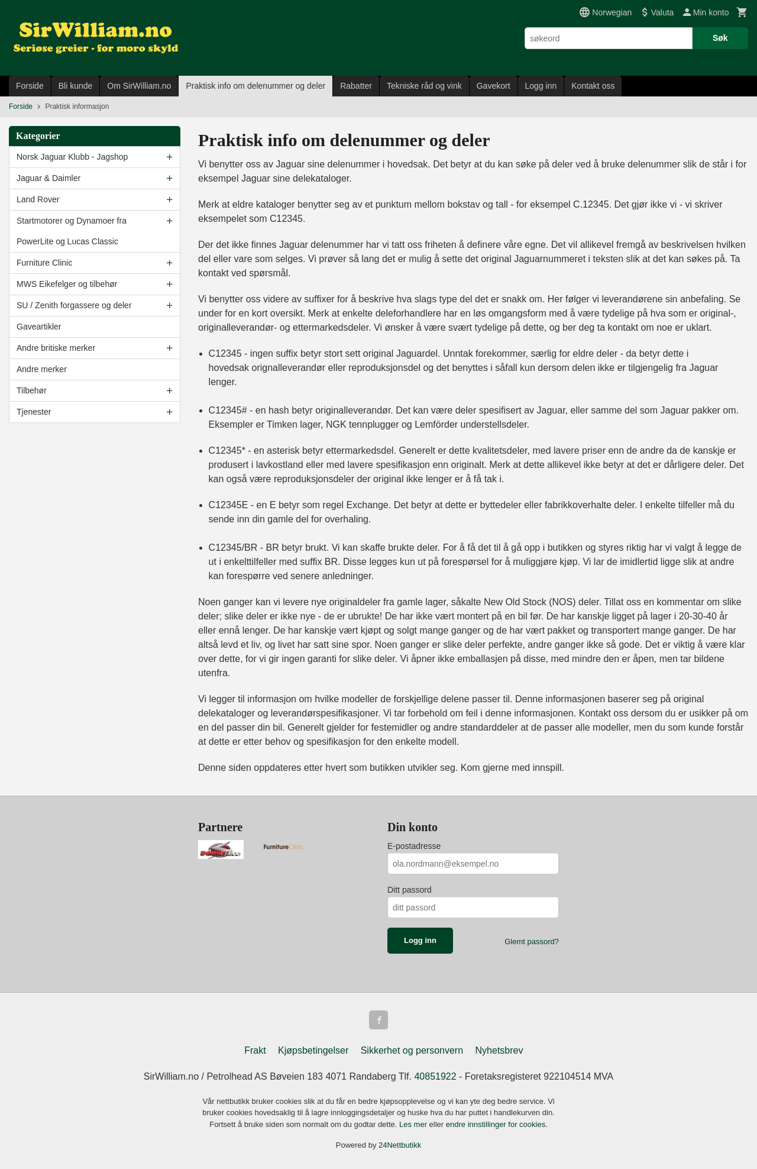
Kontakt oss (592, 86)
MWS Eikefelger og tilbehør (67, 284)
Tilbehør (32, 390)
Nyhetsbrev (499, 1050)
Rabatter (356, 86)
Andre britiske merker (56, 348)
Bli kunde (76, 86)
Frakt (255, 1050)
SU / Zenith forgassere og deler (74, 305)
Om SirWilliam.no (139, 86)
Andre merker (42, 369)
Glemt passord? (531, 941)
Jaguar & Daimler (48, 178)
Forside (30, 86)
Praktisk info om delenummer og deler (255, 86)
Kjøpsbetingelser (313, 1050)
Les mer (414, 1124)
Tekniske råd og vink (424, 86)
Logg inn (541, 86)
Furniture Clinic (44, 262)
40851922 (435, 1076)
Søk (720, 38)
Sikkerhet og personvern (412, 1050)
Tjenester (34, 411)
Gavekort (493, 86)
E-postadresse (414, 846)
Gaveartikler (39, 326)
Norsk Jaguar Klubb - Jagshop (72, 157)
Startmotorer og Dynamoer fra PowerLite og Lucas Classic (72, 231)
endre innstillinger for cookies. (497, 1124)
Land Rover (38, 199)
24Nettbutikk (399, 1145)
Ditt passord (409, 889)
